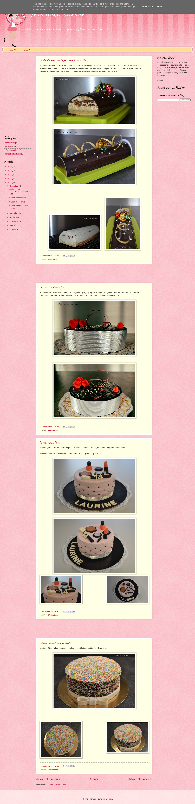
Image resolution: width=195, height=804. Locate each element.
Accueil (12, 50)
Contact (26, 50)
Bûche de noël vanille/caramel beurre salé (63, 60)
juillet (12, 229)
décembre (14, 186)
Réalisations (53, 259)
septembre (14, 221)
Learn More (147, 6)
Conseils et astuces (12, 154)
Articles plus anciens (140, 779)
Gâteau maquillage (50, 442)
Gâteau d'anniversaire (52, 287)
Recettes (8, 146)
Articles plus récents (48, 779)
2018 (9, 174)
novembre (14, 213)
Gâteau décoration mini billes (56, 643)
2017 (9, 179)
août (12, 225)
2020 (9, 166)
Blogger (109, 799)
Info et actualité (10, 150)
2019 (9, 171)
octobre (13, 217)
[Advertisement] (94, 273)
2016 (9, 182)
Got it (159, 6)
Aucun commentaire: (50, 256)
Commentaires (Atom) (57, 785)
